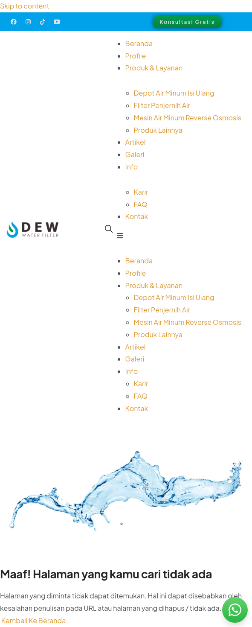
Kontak (136, 216)
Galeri (135, 154)
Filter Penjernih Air (162, 105)
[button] (179, 236)
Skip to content (24, 5)
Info (131, 166)
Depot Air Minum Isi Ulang (174, 92)
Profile (135, 55)
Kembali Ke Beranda (33, 620)
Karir (141, 191)
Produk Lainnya (158, 129)
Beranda (139, 43)
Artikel (135, 141)
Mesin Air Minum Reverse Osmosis (187, 117)
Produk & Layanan (154, 67)
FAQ (141, 204)
